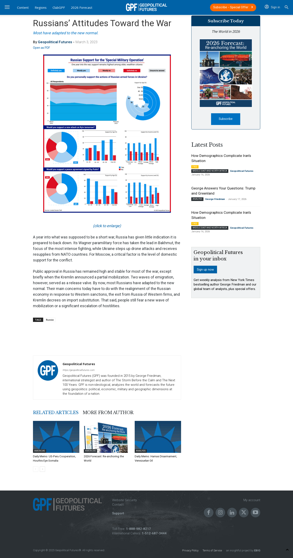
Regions (41, 7)
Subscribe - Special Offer (233, 7)
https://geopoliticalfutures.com (78, 370)
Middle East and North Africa (210, 171)
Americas (39, 451)
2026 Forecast (81, 7)
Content (23, 7)
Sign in (272, 7)
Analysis (141, 451)
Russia (50, 319)
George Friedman (215, 199)
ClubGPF (59, 7)
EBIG (256, 550)
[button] (286, 8)
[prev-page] (35, 469)
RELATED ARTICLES (56, 412)
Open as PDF (41, 47)
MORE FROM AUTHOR (108, 412)
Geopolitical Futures (55, 42)
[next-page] (42, 469)
